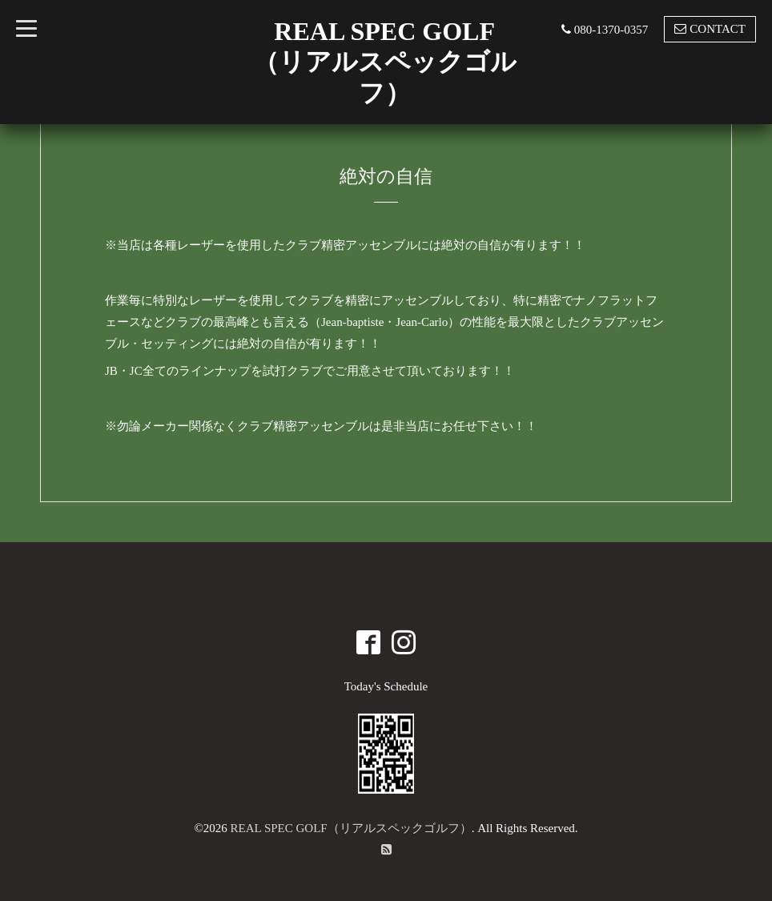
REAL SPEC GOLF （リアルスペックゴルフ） (385, 62)
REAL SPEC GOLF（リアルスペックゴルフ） (351, 828)
